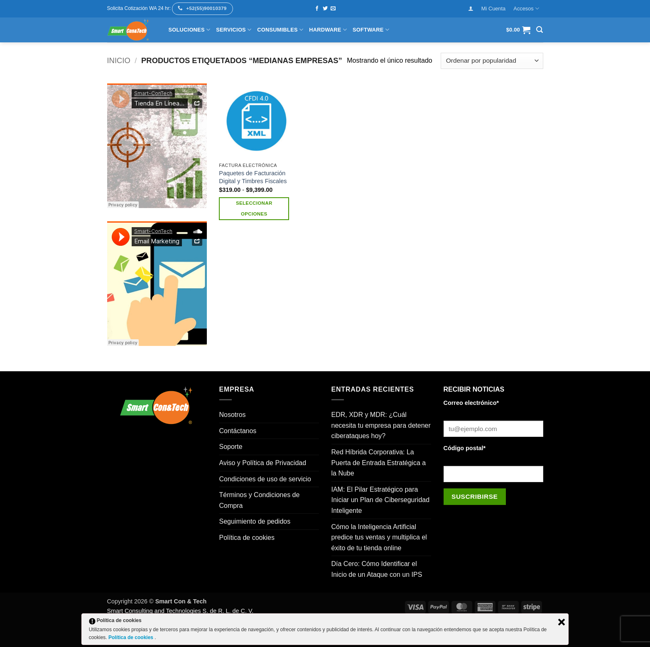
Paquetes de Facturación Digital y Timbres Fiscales (253, 177)
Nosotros (232, 414)
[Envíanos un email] (333, 9)
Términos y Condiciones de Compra (259, 500)
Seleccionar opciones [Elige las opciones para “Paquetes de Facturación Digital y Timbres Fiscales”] (254, 208)
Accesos (526, 8)
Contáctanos (238, 430)
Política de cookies (247, 537)
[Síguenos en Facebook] (316, 9)
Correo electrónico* (471, 402)
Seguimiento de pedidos (255, 521)
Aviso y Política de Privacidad (263, 462)
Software (371, 30)
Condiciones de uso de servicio (265, 479)
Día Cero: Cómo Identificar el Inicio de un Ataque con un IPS (376, 569)
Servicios (233, 30)
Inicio (118, 60)
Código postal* (465, 448)
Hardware (328, 30)
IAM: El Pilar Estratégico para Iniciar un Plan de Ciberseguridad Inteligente (380, 500)
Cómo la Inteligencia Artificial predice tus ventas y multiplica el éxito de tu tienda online (379, 537)
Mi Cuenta (493, 8)
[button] (470, 8)
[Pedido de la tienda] (492, 61)
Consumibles (280, 30)
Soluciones (190, 30)
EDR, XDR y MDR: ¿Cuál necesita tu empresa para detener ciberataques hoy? (381, 425)
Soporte (231, 446)
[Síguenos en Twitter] (325, 9)
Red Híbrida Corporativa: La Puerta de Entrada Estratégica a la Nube (378, 462)
